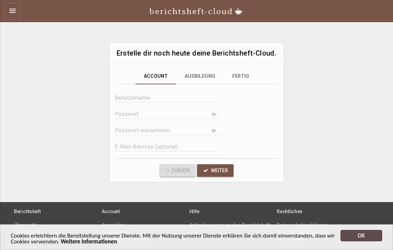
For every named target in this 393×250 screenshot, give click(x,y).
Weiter (215, 170)
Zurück (177, 170)
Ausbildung (200, 76)
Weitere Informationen (89, 243)
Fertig (241, 76)
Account (155, 76)
